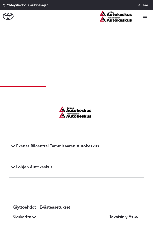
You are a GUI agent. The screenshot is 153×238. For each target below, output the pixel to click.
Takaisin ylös (123, 216)
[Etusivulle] (118, 16)
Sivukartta (24, 216)
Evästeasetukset (55, 207)
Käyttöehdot (24, 207)
